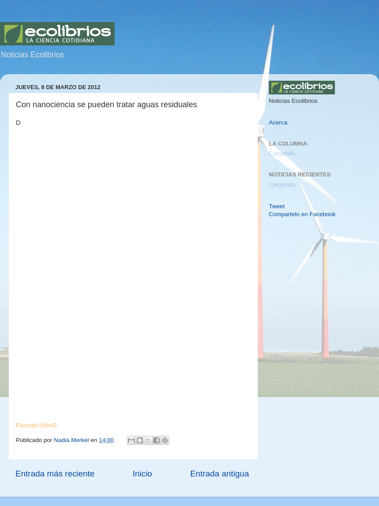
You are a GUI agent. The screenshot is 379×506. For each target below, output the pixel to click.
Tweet (277, 206)
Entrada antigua (219, 473)
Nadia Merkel (72, 440)
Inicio (142, 473)
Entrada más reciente (55, 473)
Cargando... (284, 153)
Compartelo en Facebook (302, 214)
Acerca (278, 122)
